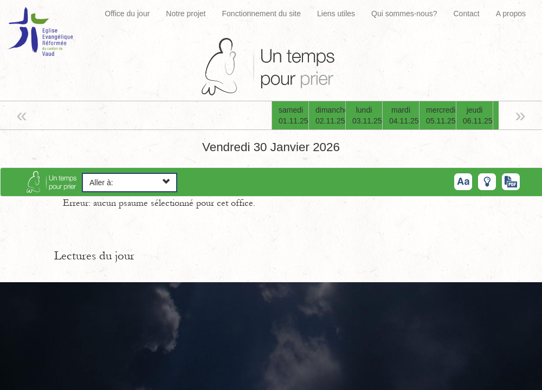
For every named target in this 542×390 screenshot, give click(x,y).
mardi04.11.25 (404, 115)
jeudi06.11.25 (478, 115)
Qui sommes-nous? (404, 13)
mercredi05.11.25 (441, 115)
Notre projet (185, 13)
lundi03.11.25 (367, 115)
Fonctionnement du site (261, 13)
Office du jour (127, 13)
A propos (511, 13)
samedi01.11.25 (293, 115)
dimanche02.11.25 (330, 115)
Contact (466, 13)
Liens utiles (336, 13)
